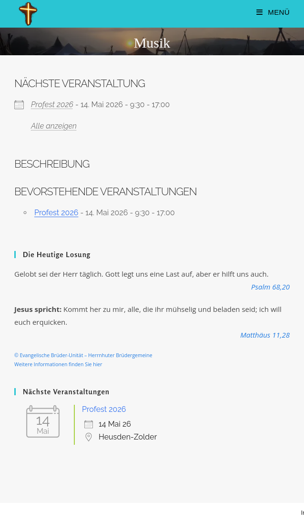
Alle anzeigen (54, 125)
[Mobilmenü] (273, 12)
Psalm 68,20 (270, 286)
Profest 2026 (52, 104)
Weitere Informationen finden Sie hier (58, 364)
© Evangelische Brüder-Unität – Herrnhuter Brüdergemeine (83, 355)
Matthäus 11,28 (265, 335)
